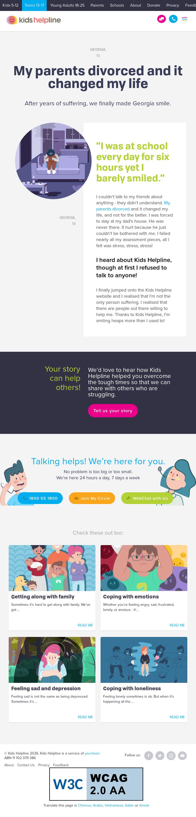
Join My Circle (95, 498)
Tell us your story (112, 410)
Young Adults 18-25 (67, 5)
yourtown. (92, 753)
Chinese (84, 805)
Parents (97, 5)
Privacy (172, 5)
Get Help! (161, 19)
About (135, 5)
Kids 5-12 (10, 5)
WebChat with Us (150, 498)
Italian (129, 805)
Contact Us (26, 765)
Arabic (98, 805)
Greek (144, 805)
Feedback (61, 765)
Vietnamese (114, 805)
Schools (117, 5)
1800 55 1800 (173, 19)
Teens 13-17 (34, 5)
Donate (153, 5)
